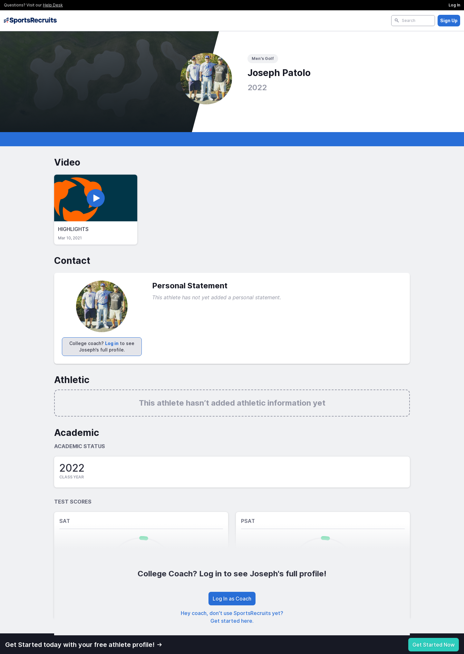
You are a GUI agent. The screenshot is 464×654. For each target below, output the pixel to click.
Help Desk (53, 5)
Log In (454, 5)
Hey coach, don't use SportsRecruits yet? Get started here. (232, 617)
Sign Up (449, 20)
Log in (112, 343)
